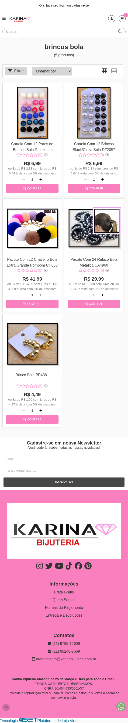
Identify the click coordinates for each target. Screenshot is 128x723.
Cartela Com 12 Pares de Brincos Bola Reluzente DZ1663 (32, 147)
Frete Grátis (64, 592)
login (63, 5)
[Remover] (23, 179)
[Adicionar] (40, 179)
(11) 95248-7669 (64, 651)
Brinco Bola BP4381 (32, 375)
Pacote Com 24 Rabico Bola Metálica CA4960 (93, 262)
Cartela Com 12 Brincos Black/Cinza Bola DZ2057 (94, 147)
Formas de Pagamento (64, 608)
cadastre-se (80, 5)
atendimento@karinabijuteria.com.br (64, 659)
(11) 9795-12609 (64, 644)
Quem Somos (64, 600)
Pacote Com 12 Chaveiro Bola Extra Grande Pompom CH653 (32, 262)
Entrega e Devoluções (64, 615)
